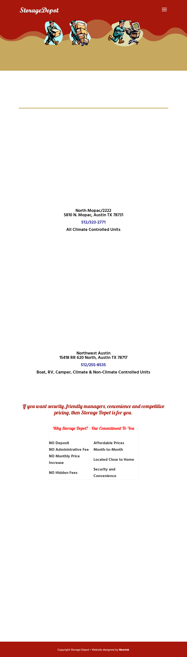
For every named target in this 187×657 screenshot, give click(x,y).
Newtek (124, 649)
